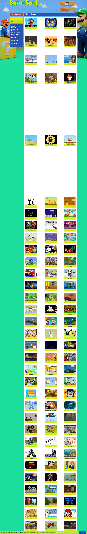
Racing (14, 37)
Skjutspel (15, 40)
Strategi (14, 43)
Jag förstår (82, 532)
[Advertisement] (51, 33)
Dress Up (14, 29)
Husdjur (14, 30)
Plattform (15, 34)
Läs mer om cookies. (60, 532)
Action (14, 26)
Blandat (14, 27)
